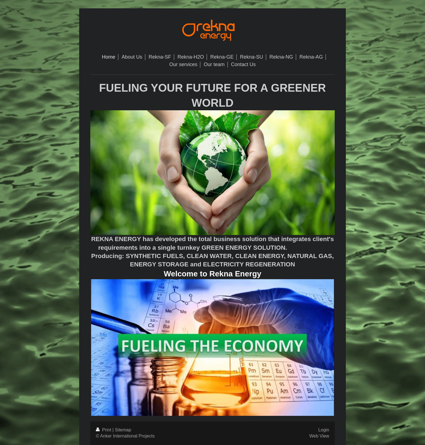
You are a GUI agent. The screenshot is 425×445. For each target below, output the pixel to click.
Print (104, 430)
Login (323, 430)
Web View (319, 436)
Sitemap (123, 430)
